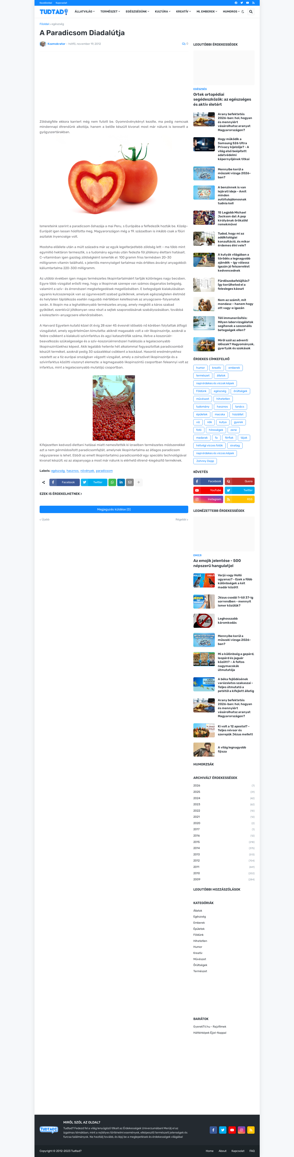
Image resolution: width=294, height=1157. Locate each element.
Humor (197, 947)
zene (234, 430)
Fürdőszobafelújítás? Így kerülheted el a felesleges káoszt (233, 285)
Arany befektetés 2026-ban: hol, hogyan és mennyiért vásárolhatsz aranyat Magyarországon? (235, 122)
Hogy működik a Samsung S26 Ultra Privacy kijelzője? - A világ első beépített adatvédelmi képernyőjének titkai (233, 149)
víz (198, 422)
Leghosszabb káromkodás (228, 621)
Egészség (199, 916)
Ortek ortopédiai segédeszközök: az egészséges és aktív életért (222, 99)
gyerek (238, 422)
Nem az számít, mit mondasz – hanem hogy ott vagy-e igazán (235, 304)
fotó (199, 430)
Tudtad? (76, 1151)
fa (216, 437)
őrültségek (240, 391)
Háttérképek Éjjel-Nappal (209, 1033)
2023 (224, 805)
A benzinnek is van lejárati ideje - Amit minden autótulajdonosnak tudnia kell (232, 195)
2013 (224, 855)
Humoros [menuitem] (230, 11)
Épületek (199, 929)
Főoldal (44, 24)
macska (220, 414)
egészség (57, 24)
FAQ (252, 1151)
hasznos (73, 471)
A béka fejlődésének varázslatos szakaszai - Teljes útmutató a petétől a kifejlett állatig (236, 685)
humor (200, 368)
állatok (221, 375)
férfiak (229, 437)
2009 (224, 880)
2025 (224, 792)
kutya (223, 422)
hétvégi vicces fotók (209, 445)
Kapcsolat (61, 2)
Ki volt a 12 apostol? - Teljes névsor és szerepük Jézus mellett (235, 730)
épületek (201, 414)
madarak (202, 437)
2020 (224, 823)
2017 (224, 830)
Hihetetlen (200, 941)
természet (202, 375)
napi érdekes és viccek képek (215, 383)
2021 (224, 817)
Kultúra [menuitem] (161, 11)
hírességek (216, 430)
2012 (224, 861)
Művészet (199, 959)
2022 (224, 811)
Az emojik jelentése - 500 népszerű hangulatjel (217, 563)
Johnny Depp (205, 461)
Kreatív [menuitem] (182, 11)
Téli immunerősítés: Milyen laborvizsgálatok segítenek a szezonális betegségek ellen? (235, 324)
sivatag (235, 445)
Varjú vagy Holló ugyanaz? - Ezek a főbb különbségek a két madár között (235, 581)
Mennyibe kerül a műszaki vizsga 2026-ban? (234, 173)
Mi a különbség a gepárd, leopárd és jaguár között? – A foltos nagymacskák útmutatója (236, 662)
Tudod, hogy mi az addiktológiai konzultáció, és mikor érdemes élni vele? (234, 239)
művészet (202, 399)
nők (209, 422)
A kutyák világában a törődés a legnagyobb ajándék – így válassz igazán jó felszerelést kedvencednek (234, 262)
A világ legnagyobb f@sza (232, 749)
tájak (244, 437)
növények (87, 471)
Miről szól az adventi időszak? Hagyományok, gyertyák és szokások (236, 344)
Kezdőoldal (46, 2)
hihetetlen (223, 399)
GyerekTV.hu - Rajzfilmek (209, 1026)
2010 (224, 874)
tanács (239, 406)
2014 (224, 848)
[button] (242, 11)
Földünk (201, 391)
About (222, 1151)
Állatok (197, 910)
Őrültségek (200, 965)
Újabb (45, 519)
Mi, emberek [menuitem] (206, 11)
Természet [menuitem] (109, 11)
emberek (234, 368)
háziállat (237, 414)
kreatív (216, 368)
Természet (200, 971)
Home (210, 1151)
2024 (224, 798)
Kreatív (198, 953)
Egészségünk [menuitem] (136, 11)
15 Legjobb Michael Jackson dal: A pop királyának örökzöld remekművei (233, 218)
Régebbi (181, 519)
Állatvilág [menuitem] (83, 11)
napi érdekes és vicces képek (215, 453)
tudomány (202, 406)
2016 (224, 836)
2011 (224, 867)
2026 (224, 786)
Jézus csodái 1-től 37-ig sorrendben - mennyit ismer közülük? (235, 601)
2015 (224, 842)
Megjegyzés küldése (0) (114, 509)
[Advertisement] (114, 85)
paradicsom (104, 471)
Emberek (199, 922)
